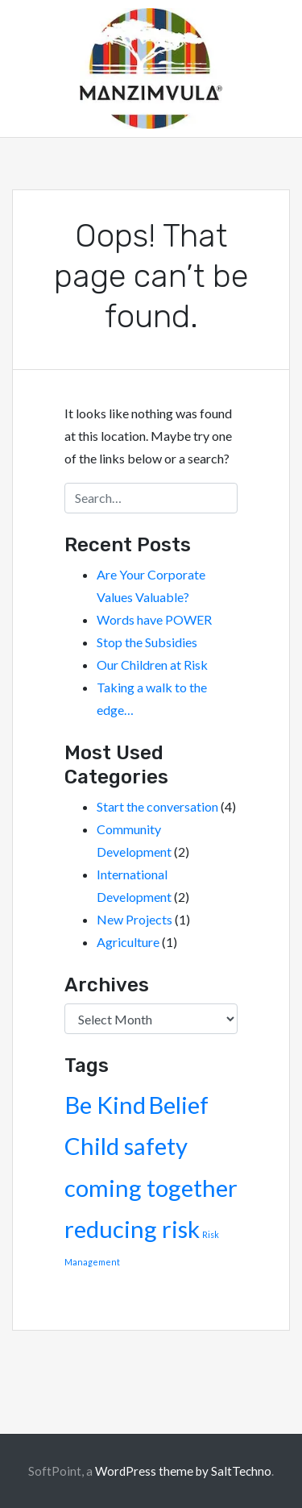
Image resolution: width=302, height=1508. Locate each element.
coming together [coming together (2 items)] (151, 1188)
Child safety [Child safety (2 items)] (126, 1146)
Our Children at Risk (152, 664)
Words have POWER (154, 619)
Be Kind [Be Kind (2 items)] (105, 1104)
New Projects (134, 919)
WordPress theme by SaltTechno (183, 1471)
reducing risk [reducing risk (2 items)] (132, 1229)
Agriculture (128, 941)
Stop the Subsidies (147, 642)
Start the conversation (157, 806)
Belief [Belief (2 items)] (178, 1104)
